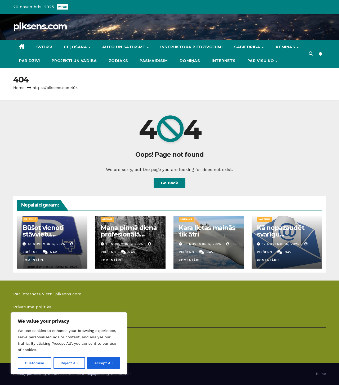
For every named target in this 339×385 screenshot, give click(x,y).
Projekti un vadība (74, 60)
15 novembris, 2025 (125, 244)
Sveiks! (44, 47)
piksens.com (40, 26)
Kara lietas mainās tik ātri (207, 231)
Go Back (169, 182)
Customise (34, 363)
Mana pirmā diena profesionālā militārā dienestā (129, 234)
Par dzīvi (29, 60)
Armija (107, 219)
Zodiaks (118, 60)
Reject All (69, 363)
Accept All (103, 363)
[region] (69, 343)
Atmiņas (285, 47)
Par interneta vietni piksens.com (47, 293)
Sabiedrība (247, 47)
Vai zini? (30, 219)
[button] (311, 53)
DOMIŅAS (190, 60)
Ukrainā (186, 219)
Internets (224, 60)
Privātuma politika (32, 306)
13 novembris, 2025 (203, 244)
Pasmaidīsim (154, 60)
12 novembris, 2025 (281, 244)
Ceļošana (76, 47)
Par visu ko (261, 60)
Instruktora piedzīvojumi (191, 47)
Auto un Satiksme (124, 47)
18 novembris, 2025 (47, 244)
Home (19, 87)
